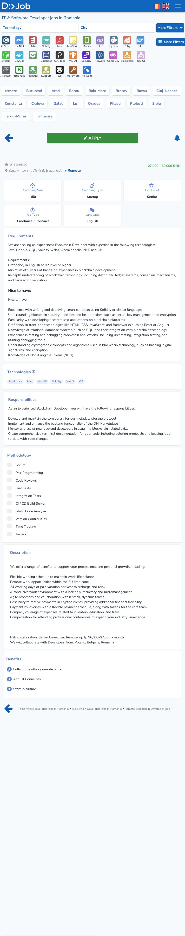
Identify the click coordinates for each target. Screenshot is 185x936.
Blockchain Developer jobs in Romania (104, 708)
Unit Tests (19, 490)
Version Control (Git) (27, 521)
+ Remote (73, 172)
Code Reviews (22, 482)
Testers (16, 536)
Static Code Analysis (26, 513)
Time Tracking (21, 528)
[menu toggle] (177, 6)
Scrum (16, 467)
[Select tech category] (39, 27)
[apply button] (92, 140)
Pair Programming (25, 474)
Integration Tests (24, 498)
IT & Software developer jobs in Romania (47, 708)
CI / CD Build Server (26, 505)
